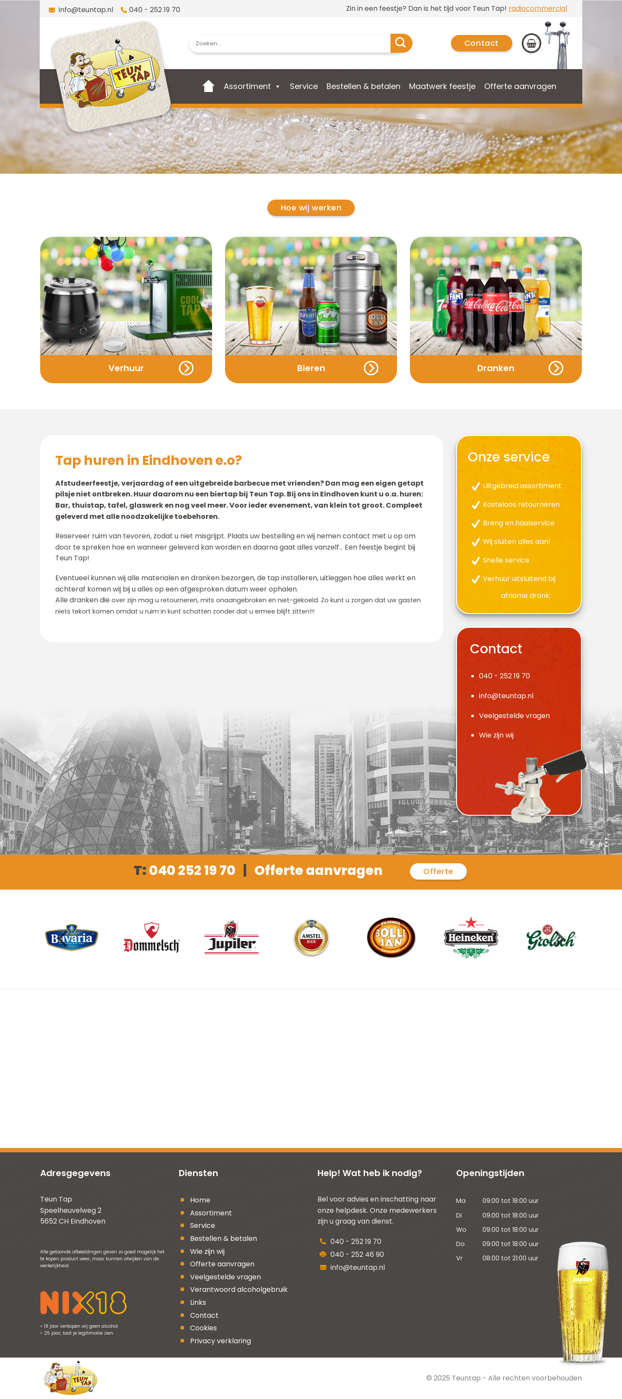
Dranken (495, 368)
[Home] (208, 86)
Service (304, 86)
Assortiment (247, 86)
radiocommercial (537, 8)
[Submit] (401, 43)
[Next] (558, 939)
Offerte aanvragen (520, 86)
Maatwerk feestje (442, 86)
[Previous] (64, 939)
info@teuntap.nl (85, 10)
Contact (204, 1315)
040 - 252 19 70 (154, 10)
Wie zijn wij (496, 735)
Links (198, 1302)
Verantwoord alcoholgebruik (239, 1289)
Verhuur (126, 368)
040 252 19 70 (192, 871)
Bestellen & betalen (363, 86)
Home (200, 1200)
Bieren (311, 368)
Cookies (203, 1328)
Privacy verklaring (220, 1341)
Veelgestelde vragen (514, 716)
